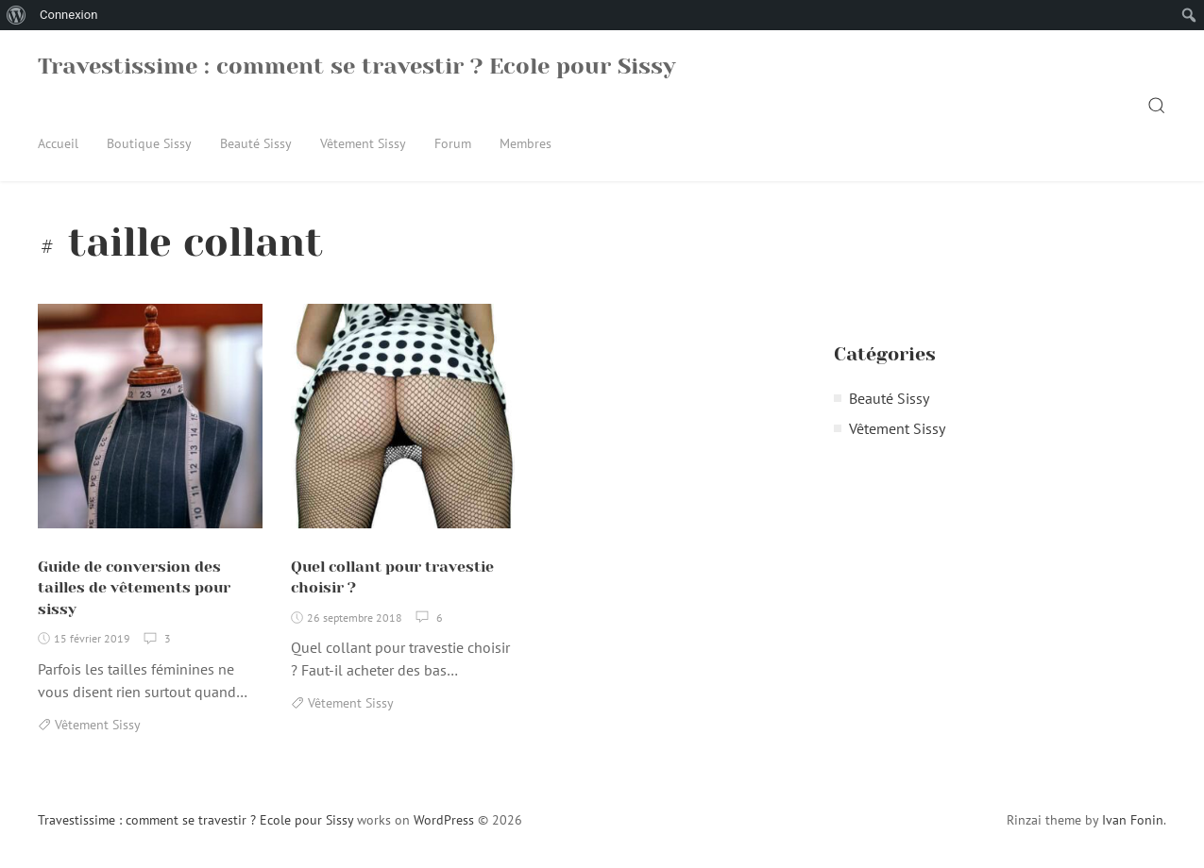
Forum (452, 143)
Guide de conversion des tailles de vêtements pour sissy (134, 588)
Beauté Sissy (256, 143)
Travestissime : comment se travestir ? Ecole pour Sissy (356, 66)
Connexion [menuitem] (68, 15)
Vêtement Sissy (363, 143)
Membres (525, 143)
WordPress (444, 819)
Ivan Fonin (1132, 819)
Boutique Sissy (149, 143)
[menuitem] (16, 15)
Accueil (58, 143)
